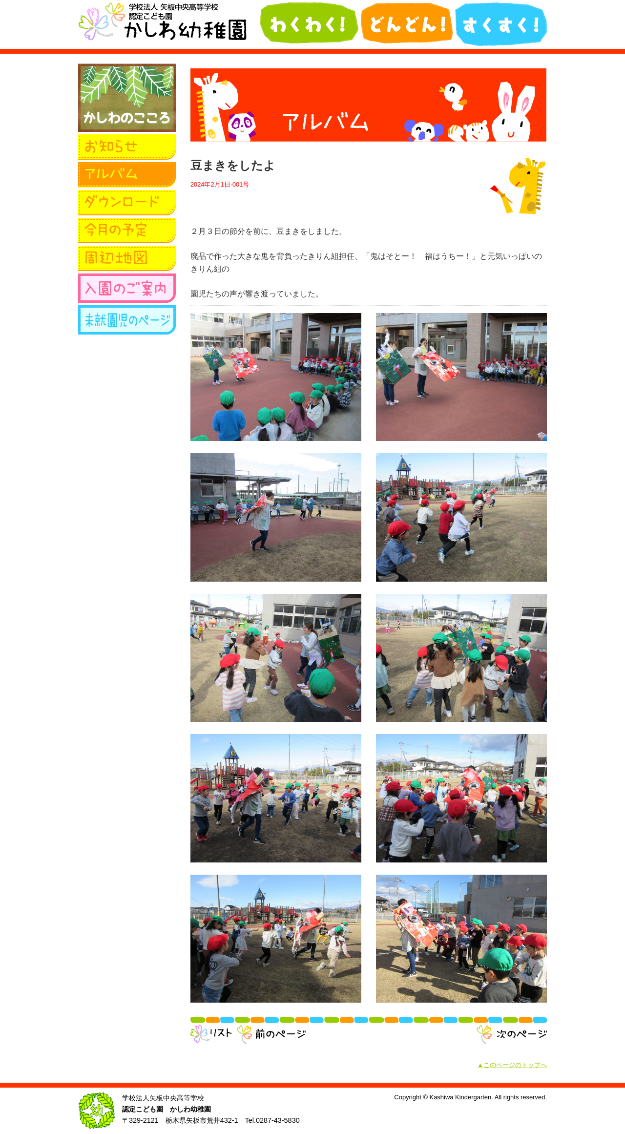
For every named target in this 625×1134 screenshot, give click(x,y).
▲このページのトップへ (512, 1065)
